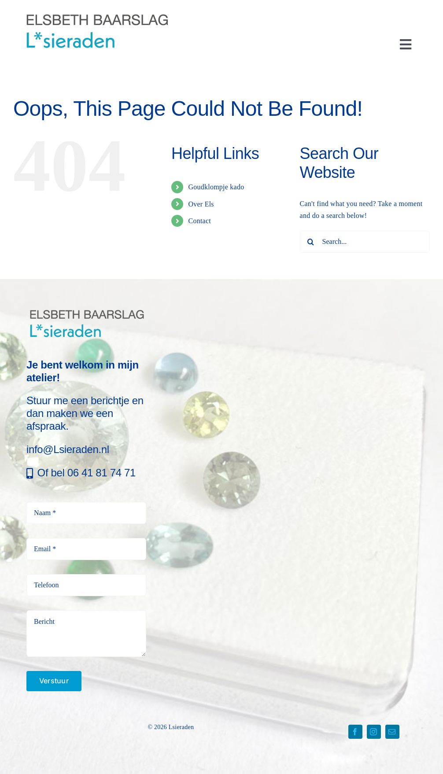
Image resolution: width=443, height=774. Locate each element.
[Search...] (365, 242)
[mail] (392, 732)
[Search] (311, 242)
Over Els (201, 204)
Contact (199, 221)
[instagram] (374, 732)
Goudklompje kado (216, 187)
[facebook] (355, 732)
